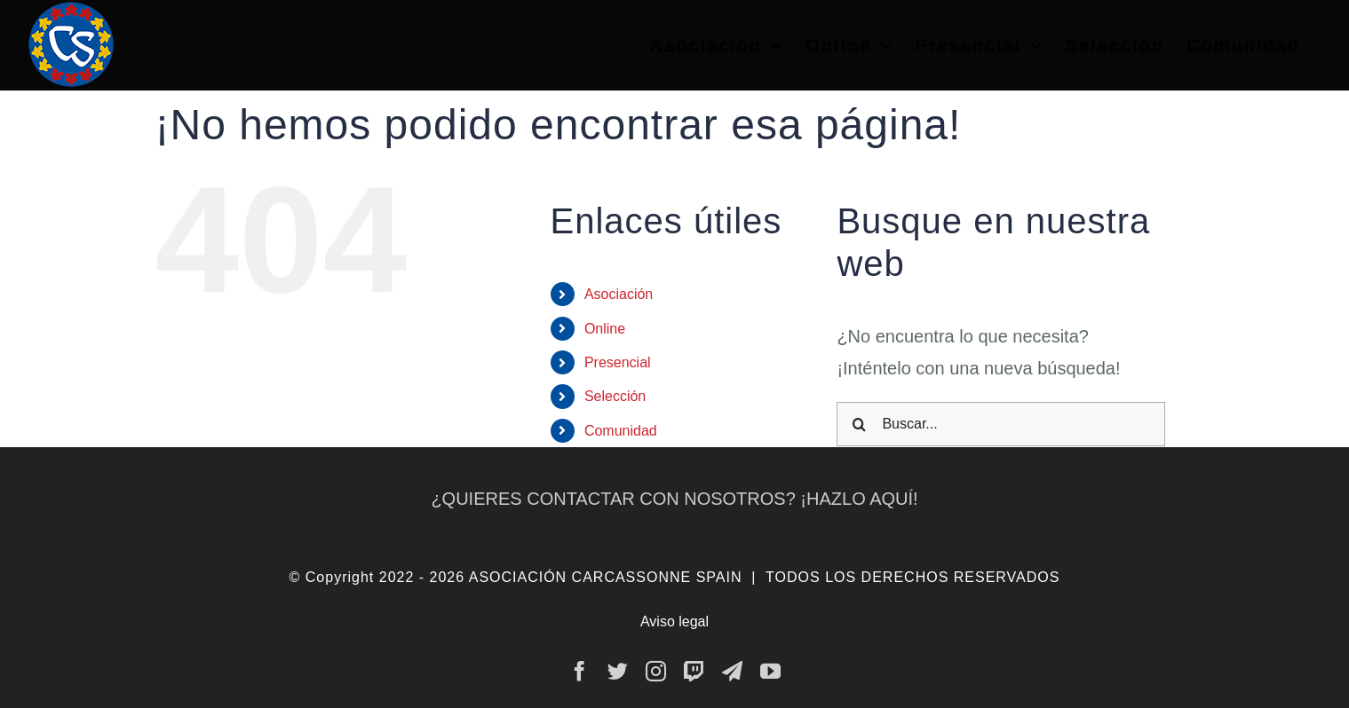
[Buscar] (859, 424)
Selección (615, 396)
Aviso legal (674, 621)
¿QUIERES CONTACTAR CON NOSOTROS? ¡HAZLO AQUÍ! (674, 498)
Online (604, 328)
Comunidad (620, 430)
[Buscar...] (1001, 424)
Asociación (618, 294)
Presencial (617, 362)
